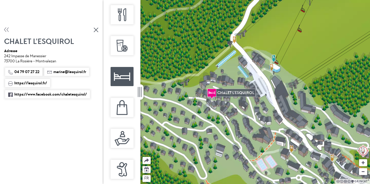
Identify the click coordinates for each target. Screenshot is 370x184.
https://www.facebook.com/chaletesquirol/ (47, 94)
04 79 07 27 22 (23, 72)
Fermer (96, 30)
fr (146, 178)
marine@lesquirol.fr (66, 72)
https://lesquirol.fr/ (27, 83)
